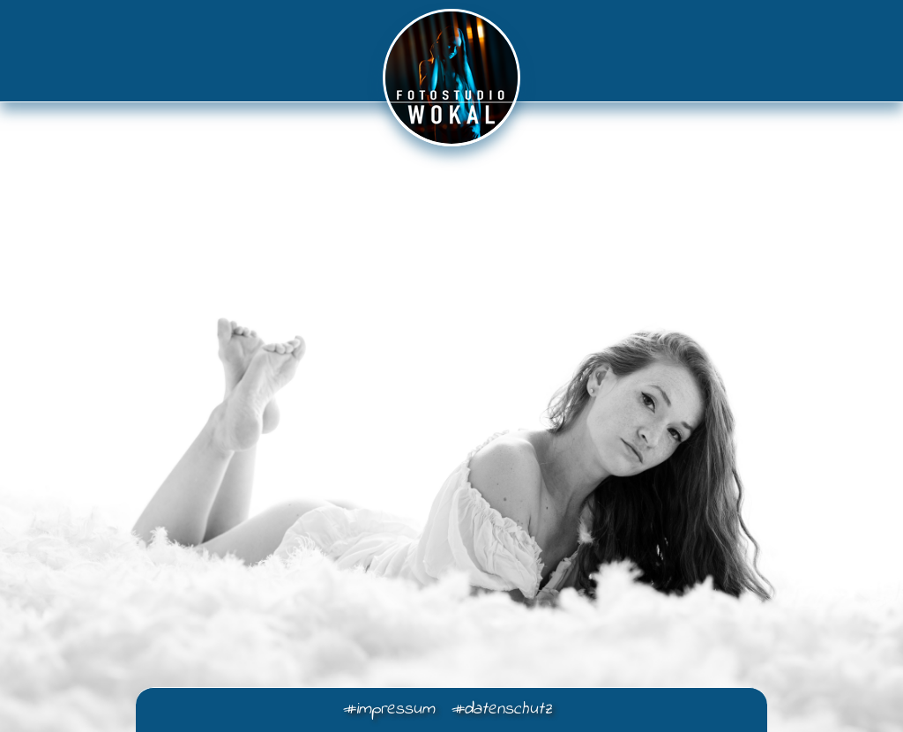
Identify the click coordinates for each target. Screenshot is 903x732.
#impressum (388, 709)
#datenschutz (501, 709)
